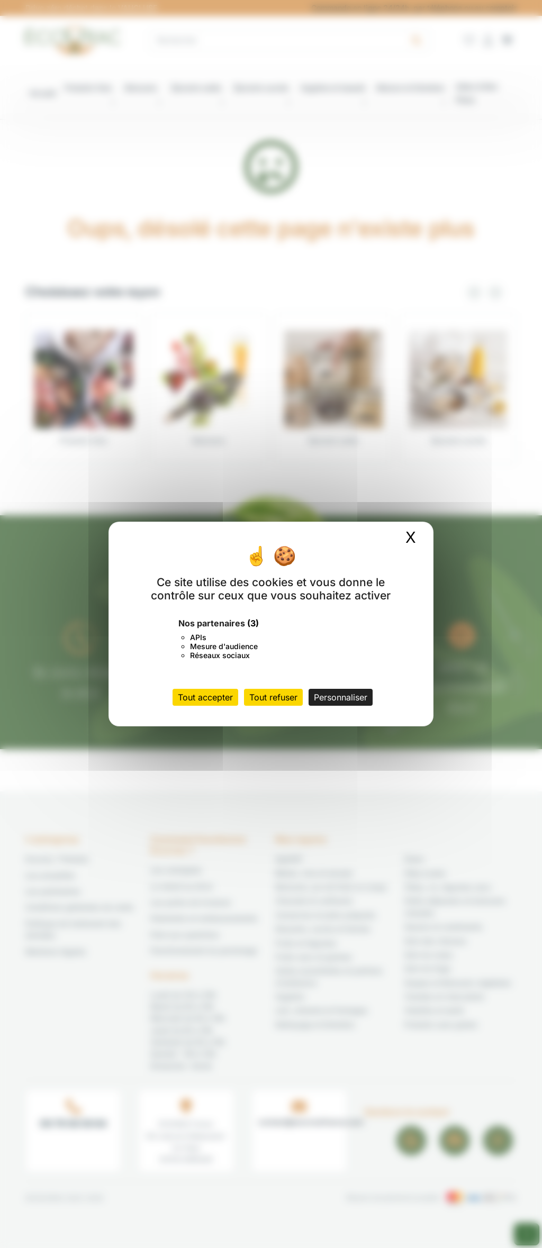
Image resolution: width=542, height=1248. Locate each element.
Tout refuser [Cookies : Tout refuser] (273, 697)
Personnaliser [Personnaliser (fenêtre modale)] (340, 697)
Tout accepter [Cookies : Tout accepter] (205, 697)
